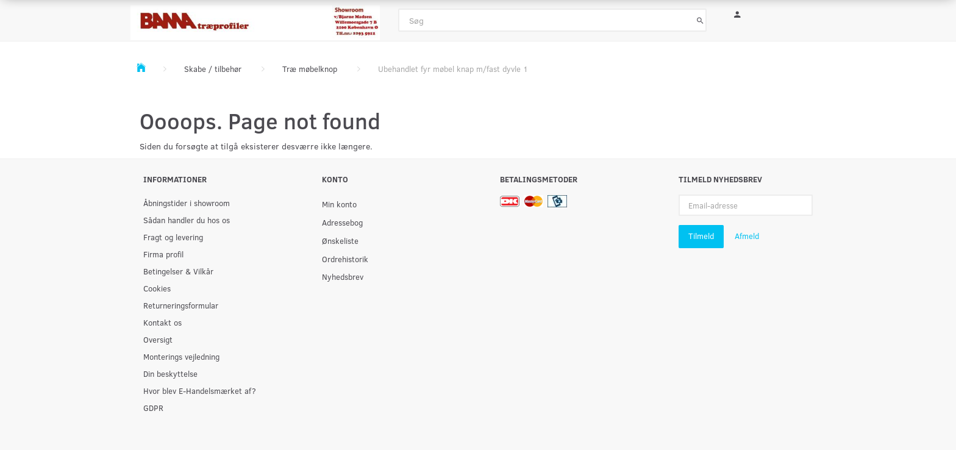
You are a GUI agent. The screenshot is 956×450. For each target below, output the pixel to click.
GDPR (153, 407)
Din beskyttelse (170, 373)
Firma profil (163, 254)
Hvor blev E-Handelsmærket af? (199, 390)
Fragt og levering (173, 237)
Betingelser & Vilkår (178, 271)
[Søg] (700, 20)
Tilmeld (701, 235)
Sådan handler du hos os (186, 220)
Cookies (157, 288)
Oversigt (158, 339)
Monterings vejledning (181, 356)
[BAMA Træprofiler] (255, 19)
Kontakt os (162, 322)
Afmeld (747, 235)
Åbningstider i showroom (186, 203)
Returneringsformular (180, 305)
